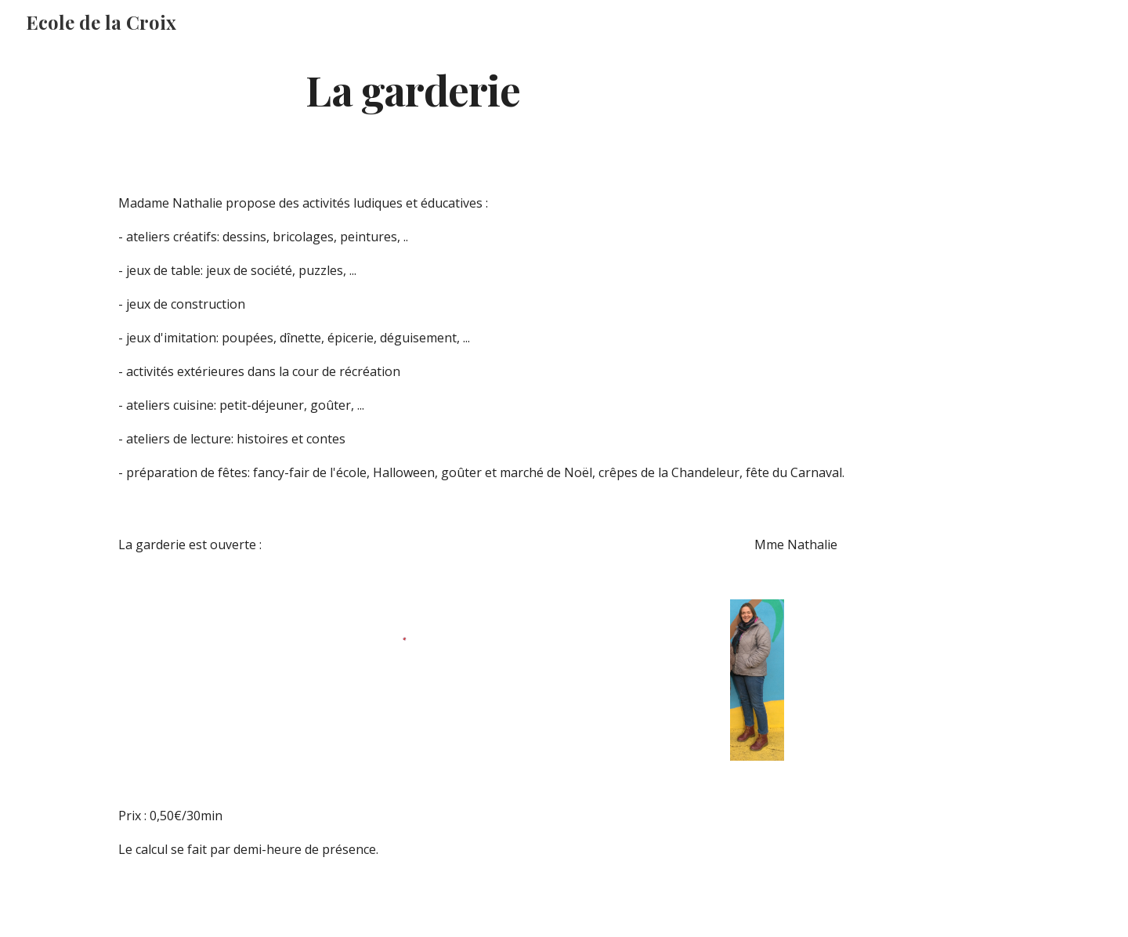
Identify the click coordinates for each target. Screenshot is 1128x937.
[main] (413, 89)
